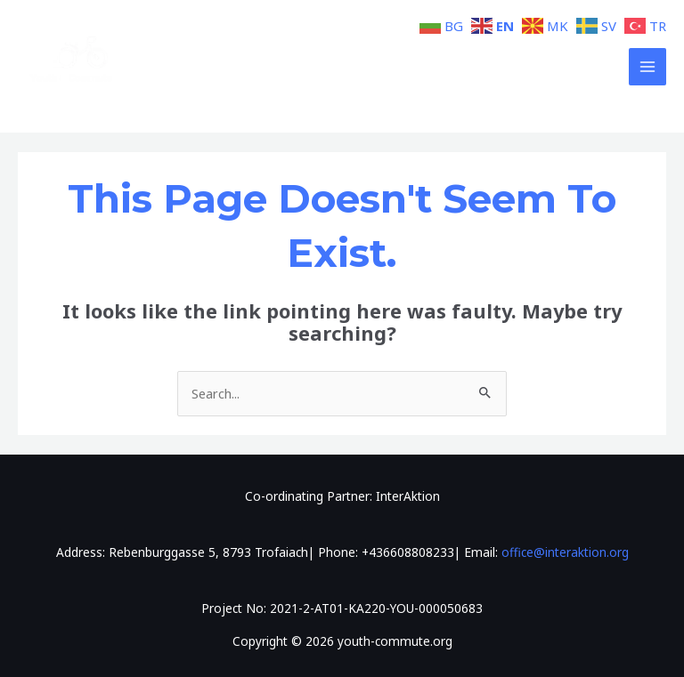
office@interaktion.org (565, 552)
